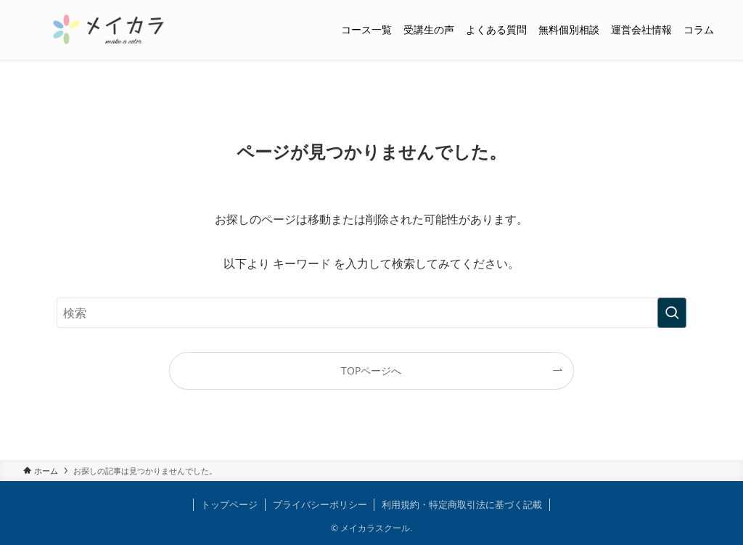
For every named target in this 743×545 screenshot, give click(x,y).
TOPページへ (371, 370)
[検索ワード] (371, 313)
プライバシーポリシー (320, 504)
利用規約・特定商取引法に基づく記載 (462, 504)
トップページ (229, 504)
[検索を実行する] (671, 313)
